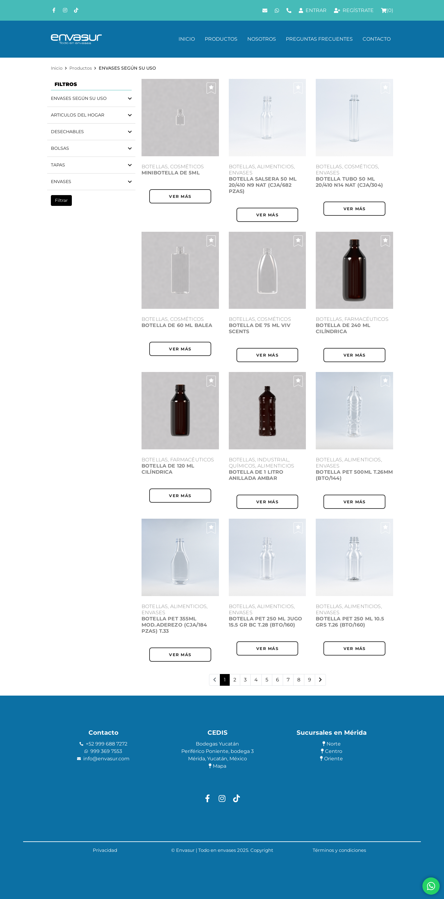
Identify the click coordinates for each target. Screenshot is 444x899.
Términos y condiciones (339, 850)
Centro (331, 751)
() (387, 10)
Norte (332, 744)
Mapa (217, 766)
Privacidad (105, 850)
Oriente (331, 759)
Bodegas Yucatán (217, 744)
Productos (221, 39)
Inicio (187, 39)
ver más (180, 196)
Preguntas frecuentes (319, 39)
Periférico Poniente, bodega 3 (217, 751)
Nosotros (261, 39)
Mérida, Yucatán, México (217, 759)
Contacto (377, 39)
